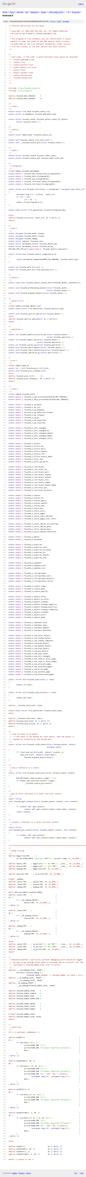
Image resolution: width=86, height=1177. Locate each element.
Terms (28, 1173)
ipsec (43, 11)
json (82, 1173)
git (26, 11)
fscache (76, 11)
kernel (20, 11)
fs (69, 11)
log (59, 21)
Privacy (21, 1173)
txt (75, 1173)
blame (65, 21)
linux (4, 11)
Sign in (81, 4)
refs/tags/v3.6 (56, 11)
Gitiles (14, 1173)
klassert (34, 11)
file (53, 21)
